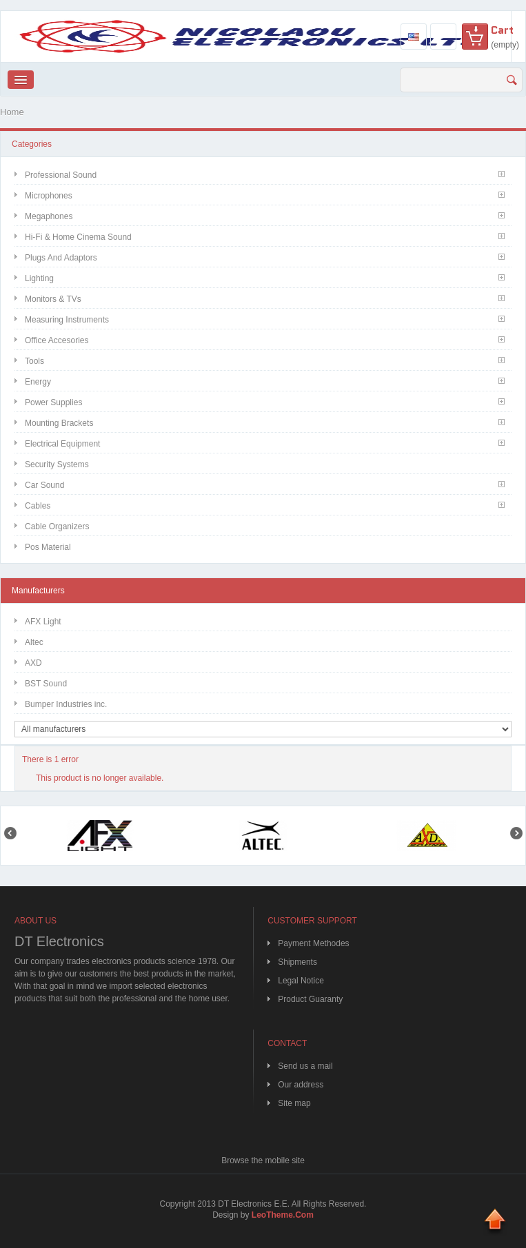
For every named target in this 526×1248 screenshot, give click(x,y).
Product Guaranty (310, 999)
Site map (294, 1103)
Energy (38, 382)
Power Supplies (53, 402)
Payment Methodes (313, 943)
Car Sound (44, 485)
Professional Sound (61, 175)
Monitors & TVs (53, 299)
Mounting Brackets (59, 423)
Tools (34, 361)
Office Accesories (56, 340)
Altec (34, 642)
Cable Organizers (57, 526)
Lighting (39, 278)
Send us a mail (305, 1066)
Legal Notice (301, 980)
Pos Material (48, 547)
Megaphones (48, 216)
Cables (37, 506)
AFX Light (43, 621)
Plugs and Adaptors (61, 258)
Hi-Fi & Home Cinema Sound (78, 237)
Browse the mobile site (263, 1160)
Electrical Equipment (62, 444)
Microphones (48, 196)
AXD (33, 663)
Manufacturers (38, 590)
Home (12, 112)
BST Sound (46, 683)
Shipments (297, 962)
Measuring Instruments (67, 320)
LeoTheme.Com (283, 1215)
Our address (300, 1085)
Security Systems (57, 464)
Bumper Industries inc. (66, 704)
